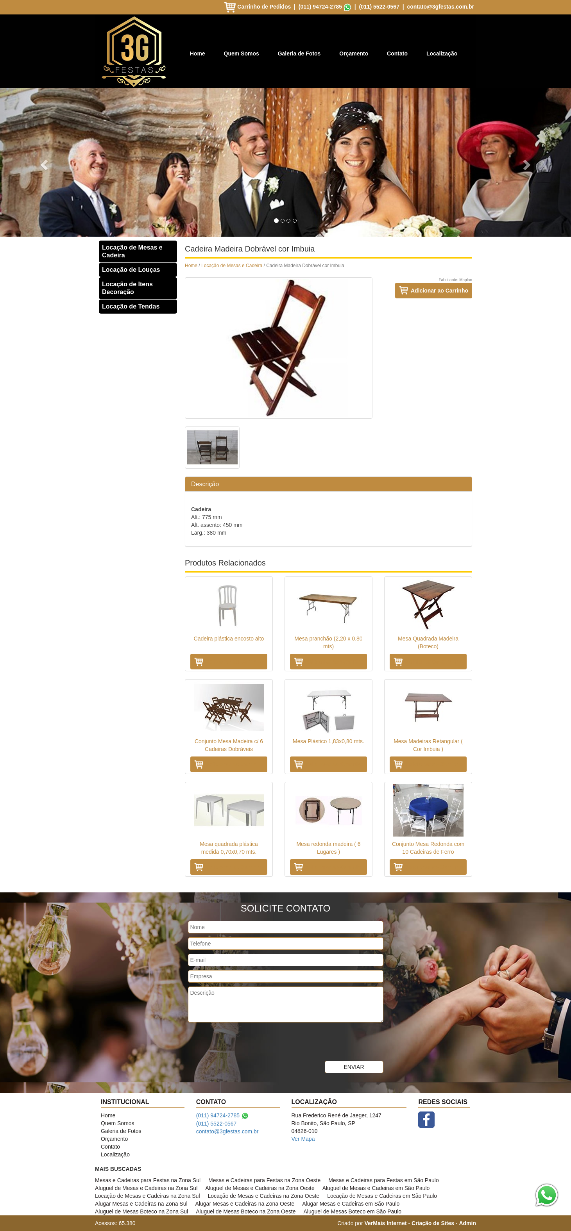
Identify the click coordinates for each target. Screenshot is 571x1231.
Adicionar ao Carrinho (439, 290)
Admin (467, 1223)
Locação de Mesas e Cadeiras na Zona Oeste (264, 1196)
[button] (43, 162)
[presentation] (247, 1041)
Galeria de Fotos (299, 53)
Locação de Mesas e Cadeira (132, 251)
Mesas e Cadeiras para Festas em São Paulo (383, 1180)
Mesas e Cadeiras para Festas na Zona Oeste (264, 1180)
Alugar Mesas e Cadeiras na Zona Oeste (245, 1204)
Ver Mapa (303, 1139)
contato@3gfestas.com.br (440, 7)
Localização (441, 53)
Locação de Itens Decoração (127, 288)
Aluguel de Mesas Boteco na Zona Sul (141, 1211)
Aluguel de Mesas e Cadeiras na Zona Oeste (259, 1188)
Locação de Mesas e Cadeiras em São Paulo (382, 1196)
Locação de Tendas (130, 306)
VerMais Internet (385, 1223)
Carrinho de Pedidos (258, 7)
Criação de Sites (433, 1223)
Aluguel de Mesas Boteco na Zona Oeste (245, 1211)
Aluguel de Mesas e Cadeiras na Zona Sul (146, 1188)
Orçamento (353, 53)
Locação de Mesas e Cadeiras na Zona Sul (147, 1196)
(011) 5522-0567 (379, 7)
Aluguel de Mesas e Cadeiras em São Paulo (376, 1188)
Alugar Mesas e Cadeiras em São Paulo (350, 1204)
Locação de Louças (131, 269)
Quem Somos (241, 53)
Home (197, 53)
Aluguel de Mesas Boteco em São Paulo (352, 1211)
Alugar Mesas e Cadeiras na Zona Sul (141, 1204)
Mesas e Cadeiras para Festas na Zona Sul (147, 1180)
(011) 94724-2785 (320, 7)
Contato (397, 53)
